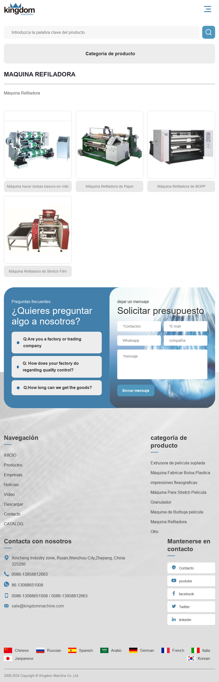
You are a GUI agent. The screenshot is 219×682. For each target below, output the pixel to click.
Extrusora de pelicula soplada (178, 463)
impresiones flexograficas (174, 482)
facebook (182, 593)
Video (9, 494)
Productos (13, 465)
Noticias (11, 484)
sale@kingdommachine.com (38, 606)
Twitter (180, 606)
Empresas (13, 474)
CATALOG (13, 523)
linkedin (181, 619)
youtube (181, 580)
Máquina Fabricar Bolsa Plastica (180, 472)
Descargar (13, 504)
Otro (154, 531)
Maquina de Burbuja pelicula (177, 512)
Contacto (12, 514)
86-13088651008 (27, 585)
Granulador (161, 502)
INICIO (10, 455)
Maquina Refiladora (169, 521)
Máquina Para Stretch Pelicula (178, 492)
